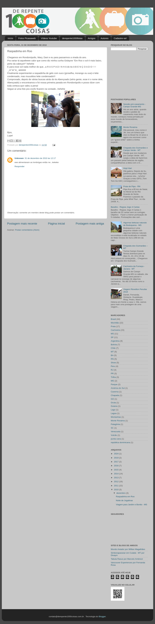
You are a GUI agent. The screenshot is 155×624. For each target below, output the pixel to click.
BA (112, 355)
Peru (113, 366)
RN (112, 359)
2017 (116, 462)
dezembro (121, 493)
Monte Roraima (130, 127)
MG (112, 381)
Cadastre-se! (120, 38)
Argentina (115, 341)
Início (10, 38)
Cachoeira (115, 330)
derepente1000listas (72, 38)
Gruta (113, 402)
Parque (114, 384)
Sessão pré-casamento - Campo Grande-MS (134, 105)
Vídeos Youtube (49, 38)
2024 (116, 454)
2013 (116, 477)
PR (112, 373)
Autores (105, 38)
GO (112, 399)
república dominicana (120, 442)
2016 (116, 465)
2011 (116, 485)
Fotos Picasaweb (27, 38)
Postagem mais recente (22, 223)
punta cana (116, 439)
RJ (112, 370)
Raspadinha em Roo (125, 496)
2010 (116, 489)
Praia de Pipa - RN (131, 186)
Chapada (115, 395)
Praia (113, 326)
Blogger (102, 616)
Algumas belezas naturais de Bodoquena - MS (135, 223)
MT (112, 352)
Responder (20, 166)
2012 (116, 481)
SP (112, 337)
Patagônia (115, 424)
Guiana (114, 406)
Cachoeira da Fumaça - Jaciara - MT (134, 267)
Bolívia (114, 344)
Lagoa (114, 413)
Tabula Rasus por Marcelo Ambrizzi (127, 559)
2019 (116, 458)
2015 (116, 470)
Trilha (113, 377)
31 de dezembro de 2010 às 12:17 (40, 158)
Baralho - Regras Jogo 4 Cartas (125, 207)
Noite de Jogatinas (124, 500)
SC (112, 428)
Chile (113, 348)
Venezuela (115, 431)
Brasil (113, 319)
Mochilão (115, 323)
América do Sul (118, 388)
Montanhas (116, 417)
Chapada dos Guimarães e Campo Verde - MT (135, 149)
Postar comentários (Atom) (27, 230)
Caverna (115, 392)
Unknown (19, 158)
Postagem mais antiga (90, 223)
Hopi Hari (127, 168)
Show (113, 362)
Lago (113, 410)
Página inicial (56, 223)
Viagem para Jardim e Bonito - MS (131, 504)
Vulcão (114, 435)
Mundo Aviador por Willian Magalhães (128, 549)
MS (112, 334)
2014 (116, 474)
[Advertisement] (130, 74)
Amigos (91, 38)
